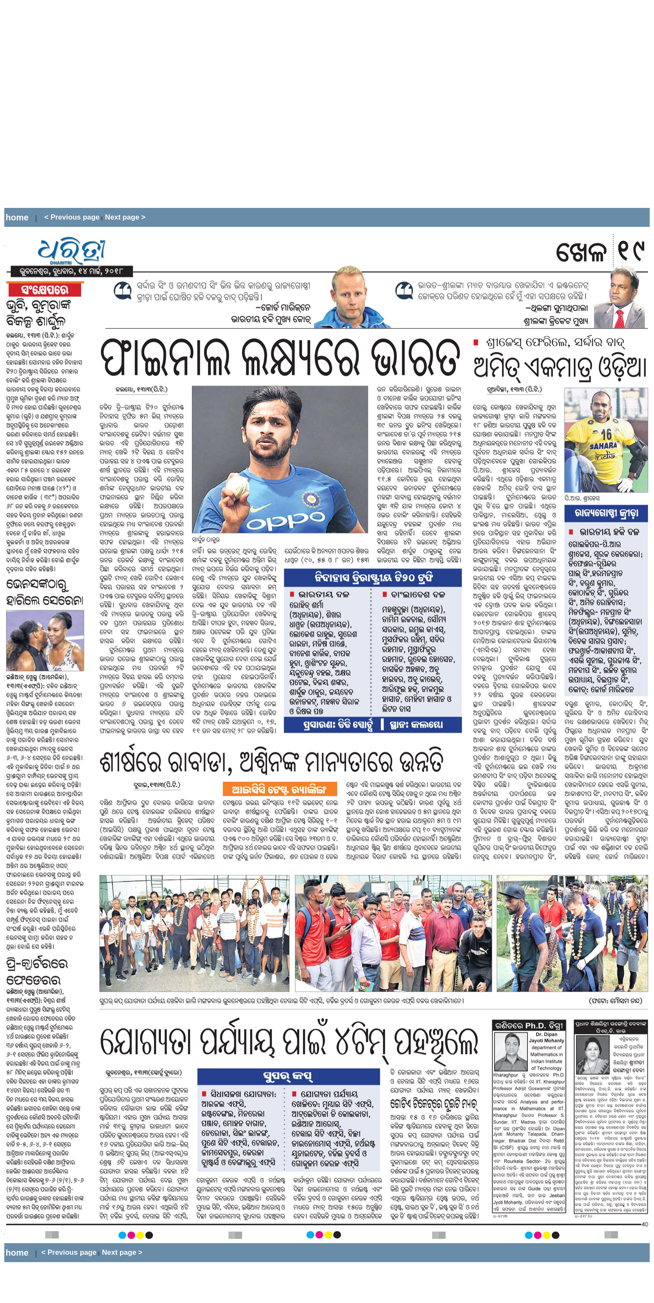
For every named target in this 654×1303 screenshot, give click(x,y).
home (17, 217)
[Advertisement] (99, 104)
